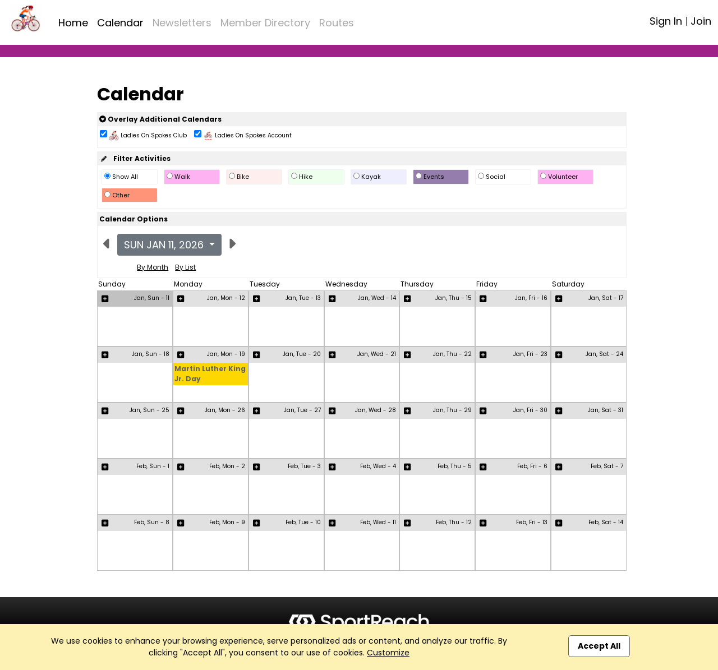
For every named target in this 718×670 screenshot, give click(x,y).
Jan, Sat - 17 (605, 298)
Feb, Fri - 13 (531, 522)
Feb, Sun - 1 (152, 466)
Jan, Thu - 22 (452, 354)
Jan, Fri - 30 (530, 410)
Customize (388, 652)
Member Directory (265, 23)
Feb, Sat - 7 (607, 466)
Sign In (666, 21)
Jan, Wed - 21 (376, 354)
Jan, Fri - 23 (530, 354)
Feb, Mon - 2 (227, 466)
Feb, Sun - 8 (151, 522)
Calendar (120, 23)
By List (185, 267)
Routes (336, 23)
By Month (152, 267)
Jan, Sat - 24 (604, 354)
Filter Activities (135, 158)
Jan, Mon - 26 (225, 410)
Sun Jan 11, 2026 (165, 245)
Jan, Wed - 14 (377, 298)
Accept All (599, 645)
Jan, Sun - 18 (150, 354)
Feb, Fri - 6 (532, 466)
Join (701, 21)
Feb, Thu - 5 (455, 466)
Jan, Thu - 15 (453, 298)
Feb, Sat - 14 (605, 522)
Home (73, 23)
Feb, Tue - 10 (303, 522)
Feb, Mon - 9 (227, 522)
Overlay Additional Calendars (160, 119)
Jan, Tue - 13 (303, 298)
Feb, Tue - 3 (304, 466)
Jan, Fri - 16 (531, 298)
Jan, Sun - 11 (151, 298)
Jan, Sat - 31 (605, 410)
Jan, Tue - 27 (302, 410)
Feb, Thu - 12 (454, 522)
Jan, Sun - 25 (149, 410)
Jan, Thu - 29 (452, 410)
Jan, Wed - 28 (375, 410)
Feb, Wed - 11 (378, 522)
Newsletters (182, 23)
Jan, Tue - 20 (302, 354)
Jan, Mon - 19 (226, 354)
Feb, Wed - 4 (378, 466)
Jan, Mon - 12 (226, 298)
